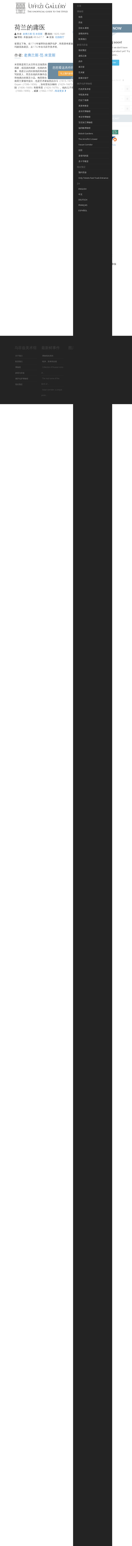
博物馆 (80, 11)
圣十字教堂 (83, 161)
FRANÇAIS (82, 205)
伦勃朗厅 (59, 37)
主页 (79, 5)
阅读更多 (60, 90)
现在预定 (82, 50)
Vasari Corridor (85, 144)
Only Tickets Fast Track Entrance (93, 178)
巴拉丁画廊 (83, 100)
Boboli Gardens (85, 133)
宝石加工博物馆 (85, 122)
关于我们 (19, 355)
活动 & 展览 (83, 28)
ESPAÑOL (82, 210)
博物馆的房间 (47, 355)
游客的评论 (83, 33)
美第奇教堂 (83, 105)
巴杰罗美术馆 (84, 89)
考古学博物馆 (84, 116)
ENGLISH (82, 188)
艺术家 (81, 72)
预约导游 (82, 172)
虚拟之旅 (82, 55)
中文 (80, 194)
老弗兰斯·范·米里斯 (32, 33)
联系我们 (82, 39)
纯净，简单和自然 (49, 361)
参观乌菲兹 (82, 44)
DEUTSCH (82, 199)
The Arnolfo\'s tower (88, 139)
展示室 (81, 66)
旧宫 (80, 150)
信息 (80, 16)
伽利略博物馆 (84, 128)
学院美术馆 (83, 94)
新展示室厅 (83, 78)
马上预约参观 (67, 73)
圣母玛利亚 (83, 155)
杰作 (80, 61)
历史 (80, 22)
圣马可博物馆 (84, 111)
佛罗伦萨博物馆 (84, 83)
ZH (78, 183)
